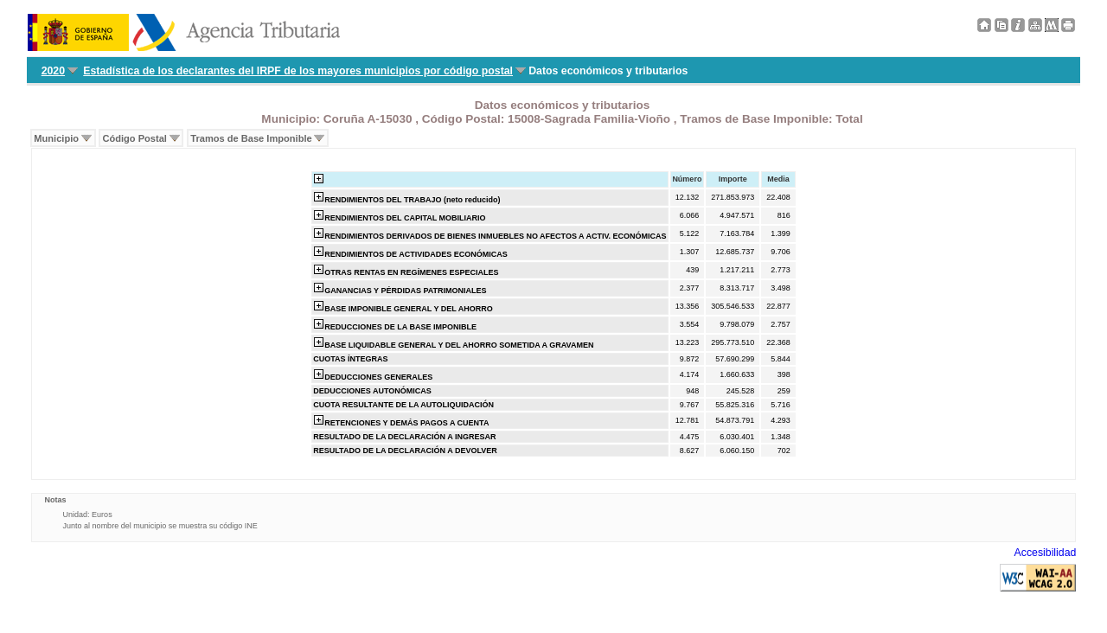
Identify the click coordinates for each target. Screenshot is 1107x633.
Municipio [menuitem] (56, 138)
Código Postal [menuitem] (134, 138)
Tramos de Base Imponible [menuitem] (250, 138)
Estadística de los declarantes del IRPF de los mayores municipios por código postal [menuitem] (298, 71)
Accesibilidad (1045, 553)
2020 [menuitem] (53, 71)
